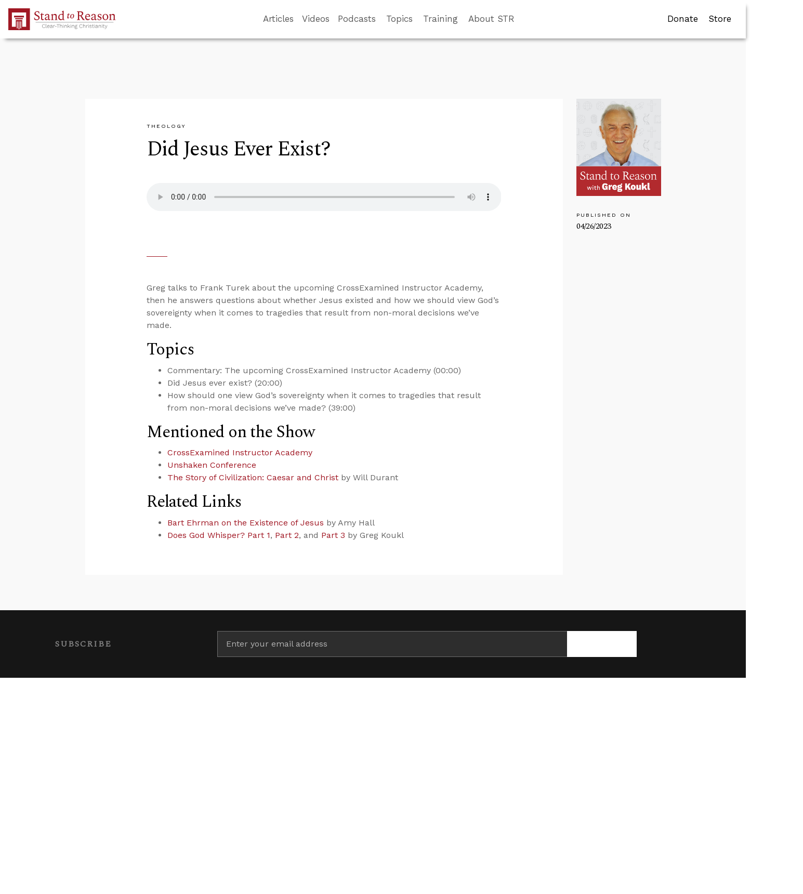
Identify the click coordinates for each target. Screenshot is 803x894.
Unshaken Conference (211, 465)
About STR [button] (491, 19)
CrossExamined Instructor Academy (239, 452)
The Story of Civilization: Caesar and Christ (252, 477)
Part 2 (287, 535)
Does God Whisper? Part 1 (218, 535)
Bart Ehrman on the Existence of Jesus (245, 523)
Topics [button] (399, 19)
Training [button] (440, 19)
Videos (316, 19)
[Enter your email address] (392, 644)
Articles (278, 19)
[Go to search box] (524, 19)
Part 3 (333, 535)
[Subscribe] (602, 644)
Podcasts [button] (357, 19)
